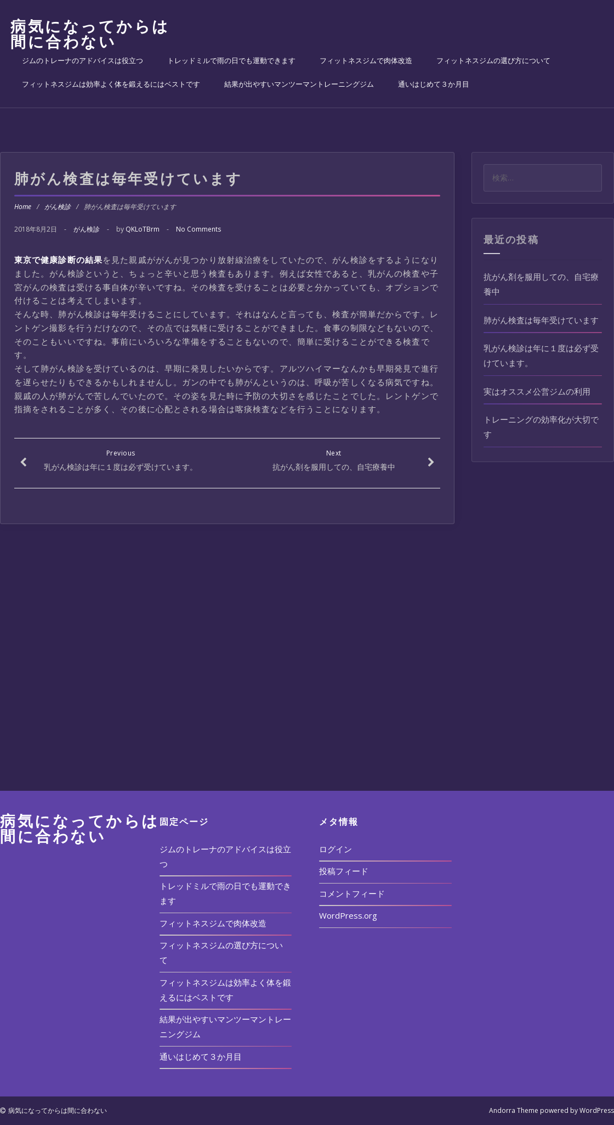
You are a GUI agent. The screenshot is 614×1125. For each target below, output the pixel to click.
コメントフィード (352, 893)
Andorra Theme (513, 1110)
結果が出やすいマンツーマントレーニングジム (299, 84)
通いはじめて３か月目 (433, 84)
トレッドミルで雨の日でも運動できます (231, 60)
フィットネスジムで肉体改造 (366, 60)
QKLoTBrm (143, 229)
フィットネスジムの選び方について (493, 60)
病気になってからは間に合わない (90, 33)
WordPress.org (348, 915)
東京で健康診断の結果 (58, 259)
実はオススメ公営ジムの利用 (537, 391)
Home (22, 206)
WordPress (596, 1110)
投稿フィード (343, 870)
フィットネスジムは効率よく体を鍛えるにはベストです (111, 84)
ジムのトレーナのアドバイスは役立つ (82, 60)
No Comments (198, 229)
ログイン (335, 848)
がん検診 (57, 206)
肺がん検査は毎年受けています (541, 319)
